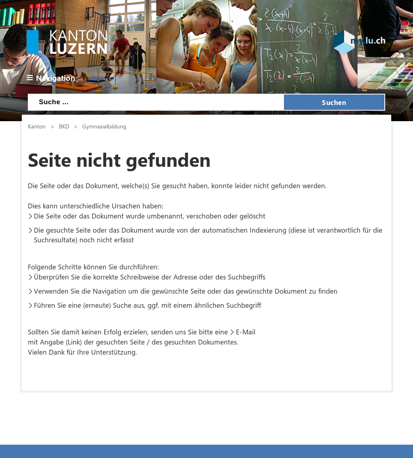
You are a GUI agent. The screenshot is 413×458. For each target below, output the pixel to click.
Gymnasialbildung (104, 126)
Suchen (334, 102)
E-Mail (245, 331)
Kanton (37, 126)
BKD (64, 126)
